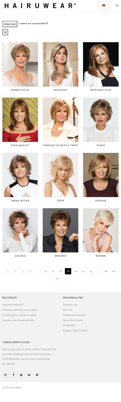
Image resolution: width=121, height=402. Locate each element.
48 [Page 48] (106, 271)
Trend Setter (20, 200)
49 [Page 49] (113, 271)
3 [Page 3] (30, 271)
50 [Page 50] (57, 278)
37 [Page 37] (53, 271)
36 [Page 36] (45, 271)
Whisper (60, 255)
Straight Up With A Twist (60, 145)
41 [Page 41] (83, 271)
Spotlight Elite (101, 90)
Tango (100, 145)
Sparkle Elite (20, 90)
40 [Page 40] (75, 271)
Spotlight (60, 90)
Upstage (101, 200)
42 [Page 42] (90, 271)
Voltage (20, 255)
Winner (101, 255)
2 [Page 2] (22, 271)
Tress (60, 200)
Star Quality (20, 145)
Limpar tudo (10, 24)
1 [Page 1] (15, 271)
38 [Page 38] (60, 271)
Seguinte (65, 278)
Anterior (7, 271)
